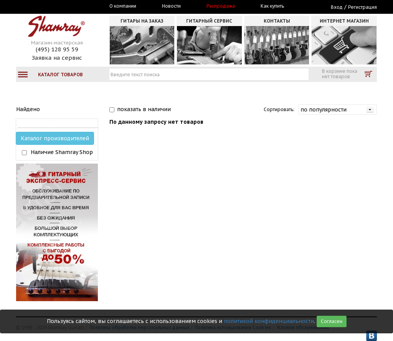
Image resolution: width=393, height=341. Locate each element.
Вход (337, 7)
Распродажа (220, 6)
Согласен (331, 321)
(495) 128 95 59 (57, 49)
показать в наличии (144, 109)
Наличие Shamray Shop (62, 152)
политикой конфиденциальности (269, 321)
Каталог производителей (55, 138)
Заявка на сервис (56, 57)
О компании (122, 6)
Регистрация (362, 7)
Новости (171, 6)
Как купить (272, 6)
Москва (51, 6)
